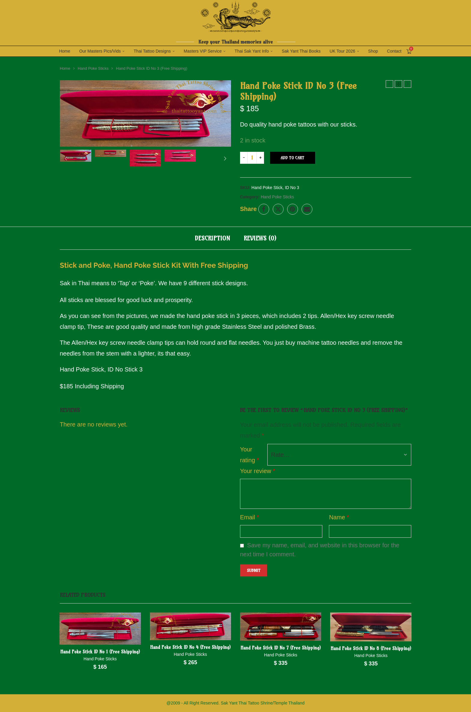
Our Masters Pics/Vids (100, 51)
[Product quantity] (252, 157)
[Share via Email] (307, 208)
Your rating (249, 454)
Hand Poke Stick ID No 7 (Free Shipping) (281, 647)
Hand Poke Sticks (93, 68)
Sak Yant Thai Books (301, 51)
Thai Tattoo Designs (152, 51)
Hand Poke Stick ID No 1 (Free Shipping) (100, 651)
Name (339, 517)
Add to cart (292, 157)
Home (64, 51)
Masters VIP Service (203, 51)
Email (249, 517)
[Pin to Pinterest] (292, 208)
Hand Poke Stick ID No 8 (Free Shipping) (370, 648)
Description (212, 238)
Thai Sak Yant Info (252, 51)
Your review (257, 470)
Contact (394, 51)
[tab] (212, 238)
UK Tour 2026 (342, 51)
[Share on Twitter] (278, 208)
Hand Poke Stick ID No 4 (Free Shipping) (190, 647)
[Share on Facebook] (263, 208)
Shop (373, 51)
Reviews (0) (260, 238)
